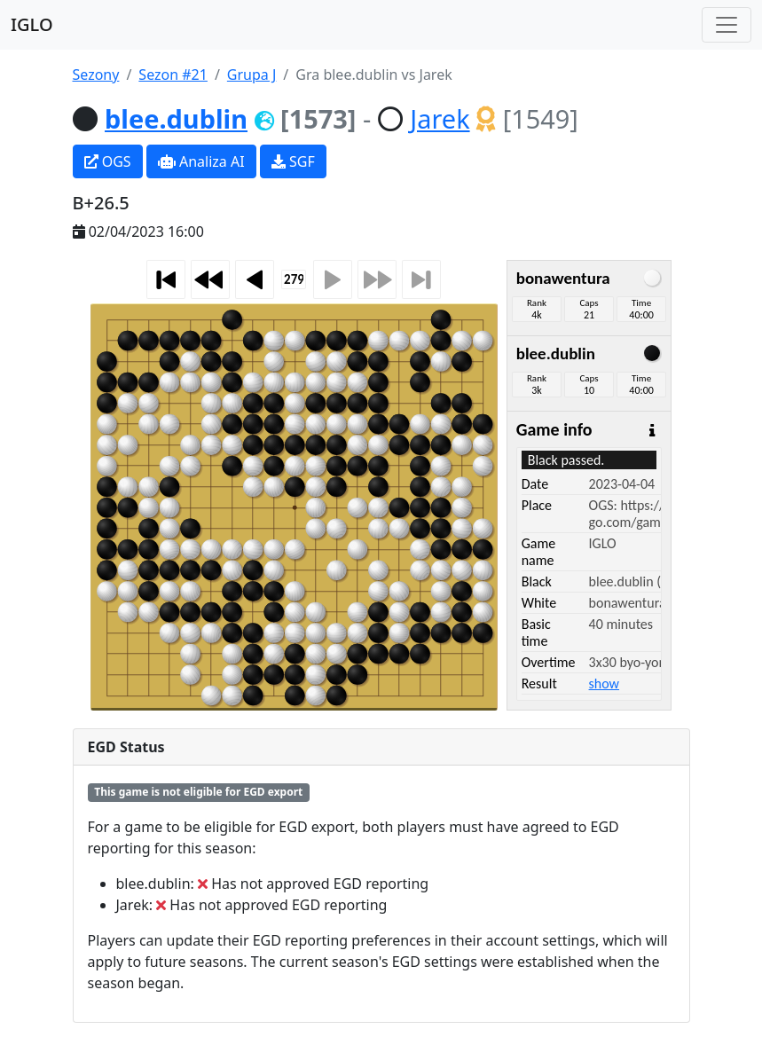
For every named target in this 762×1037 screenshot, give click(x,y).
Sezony (96, 74)
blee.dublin (176, 118)
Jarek (439, 118)
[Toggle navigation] (726, 25)
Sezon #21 (173, 74)
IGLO (32, 24)
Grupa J (252, 74)
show (604, 683)
